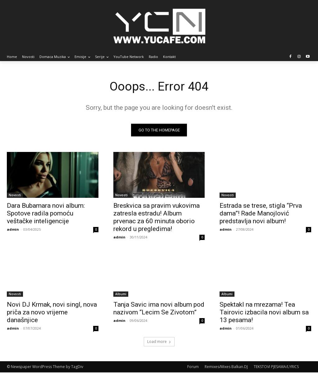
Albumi (120, 294)
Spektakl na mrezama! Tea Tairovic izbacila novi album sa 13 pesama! (264, 312)
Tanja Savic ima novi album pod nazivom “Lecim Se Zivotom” (158, 308)
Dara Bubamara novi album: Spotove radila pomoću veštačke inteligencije (46, 213)
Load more (159, 342)
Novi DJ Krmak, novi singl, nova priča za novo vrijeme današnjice (52, 312)
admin (13, 229)
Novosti (15, 195)
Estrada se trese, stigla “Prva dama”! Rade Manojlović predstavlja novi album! (261, 213)
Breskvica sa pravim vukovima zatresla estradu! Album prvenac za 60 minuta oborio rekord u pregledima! (156, 217)
